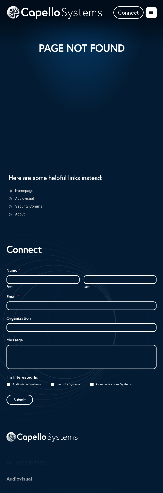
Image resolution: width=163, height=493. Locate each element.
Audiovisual (24, 198)
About (20, 214)
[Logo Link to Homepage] (54, 12)
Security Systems (68, 384)
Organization (18, 318)
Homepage (24, 191)
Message (14, 340)
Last (86, 286)
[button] (151, 12)
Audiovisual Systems (27, 384)
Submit (20, 399)
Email (12, 296)
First (9, 286)
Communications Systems (114, 384)
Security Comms (28, 206)
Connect (128, 12)
